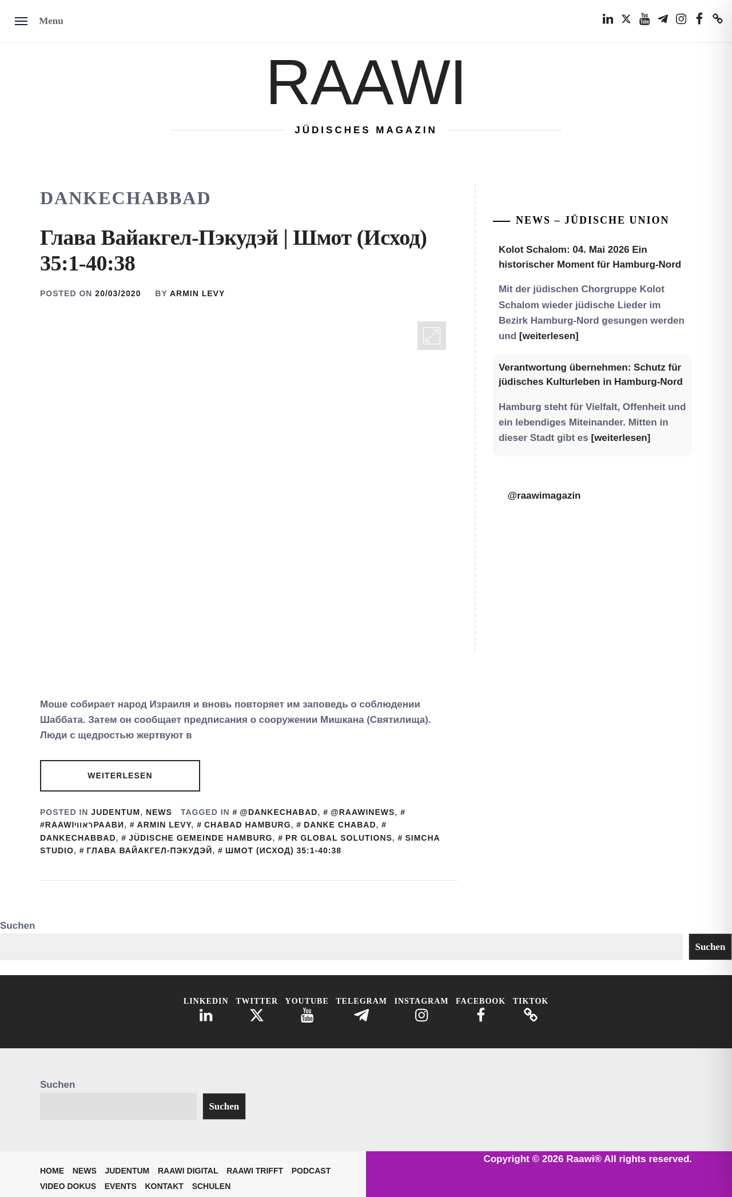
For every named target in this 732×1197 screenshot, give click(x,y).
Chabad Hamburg (247, 824)
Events (121, 1186)
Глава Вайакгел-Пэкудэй (149, 850)
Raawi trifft (254, 1170)
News (159, 812)
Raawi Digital (188, 1170)
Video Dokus (68, 1186)
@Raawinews (363, 812)
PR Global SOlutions (338, 837)
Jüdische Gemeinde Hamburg (200, 837)
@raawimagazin (543, 495)
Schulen (211, 1186)
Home (52, 1170)
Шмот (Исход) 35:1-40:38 (283, 850)
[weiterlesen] (549, 336)
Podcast (311, 1170)
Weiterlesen (119, 775)
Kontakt (164, 1186)
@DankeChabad (278, 812)
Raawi (365, 82)
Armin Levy (197, 293)
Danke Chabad (340, 824)
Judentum (115, 812)
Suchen (17, 925)
